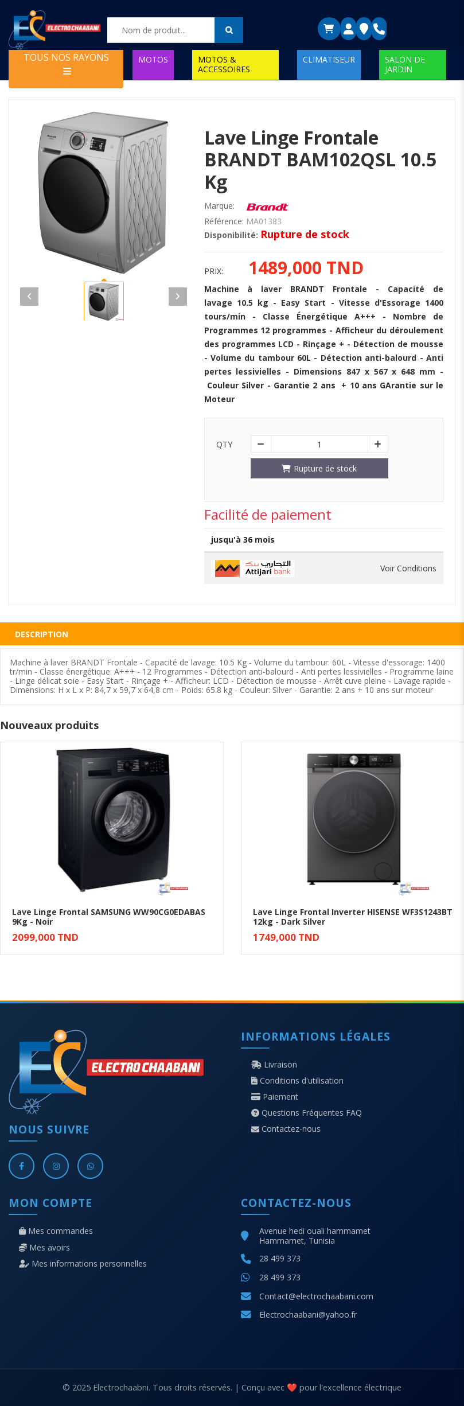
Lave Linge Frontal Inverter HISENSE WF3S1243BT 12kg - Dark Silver (353, 916)
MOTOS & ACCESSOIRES (224, 64)
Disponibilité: (231, 235)
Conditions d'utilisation (297, 1080)
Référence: (224, 221)
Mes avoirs (44, 1247)
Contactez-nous (286, 1129)
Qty (224, 444)
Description (41, 634)
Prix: (213, 271)
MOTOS (153, 59)
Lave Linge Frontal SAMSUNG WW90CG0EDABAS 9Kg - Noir (108, 916)
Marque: (219, 206)
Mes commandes (56, 1231)
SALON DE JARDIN (405, 64)
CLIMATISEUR (329, 59)
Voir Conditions (408, 568)
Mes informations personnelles (83, 1263)
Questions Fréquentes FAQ (306, 1112)
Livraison (274, 1064)
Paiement (274, 1096)
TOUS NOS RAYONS (66, 63)
